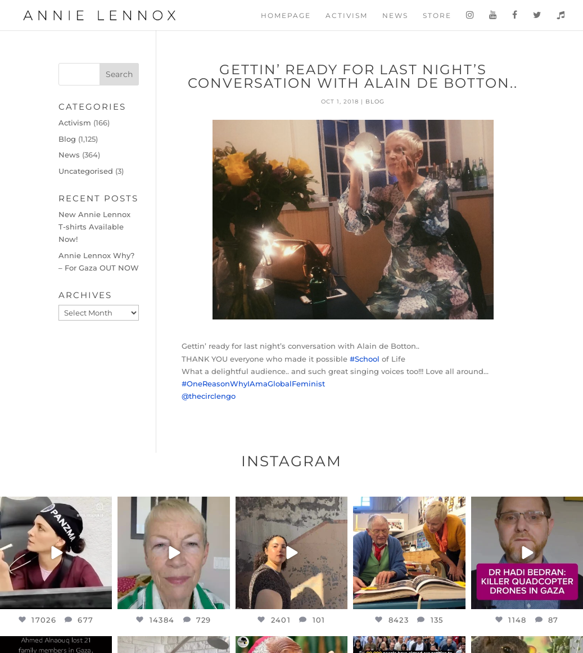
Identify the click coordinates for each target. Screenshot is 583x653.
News (395, 16)
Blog (375, 101)
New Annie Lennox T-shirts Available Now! (94, 227)
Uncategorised (85, 170)
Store (437, 16)
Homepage (286, 16)
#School (364, 358)
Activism (347, 16)
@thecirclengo (209, 395)
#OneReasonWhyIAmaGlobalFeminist (253, 383)
